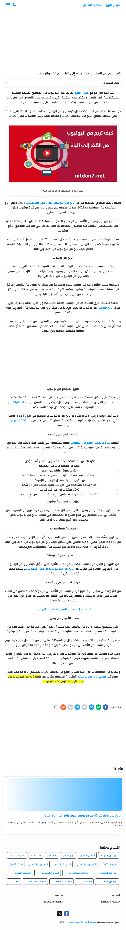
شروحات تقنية (110, 864)
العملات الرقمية (64, 881)
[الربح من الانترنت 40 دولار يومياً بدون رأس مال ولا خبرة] (63, 794)
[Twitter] (91, 707)
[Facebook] (105, 707)
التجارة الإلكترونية (50, 873)
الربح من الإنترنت (109, 855)
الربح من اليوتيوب (108, 873)
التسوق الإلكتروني (38, 864)
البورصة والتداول (62, 864)
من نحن (59, 894)
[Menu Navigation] (8, 5)
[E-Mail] (84, 707)
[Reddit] (63, 707)
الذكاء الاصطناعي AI (79, 873)
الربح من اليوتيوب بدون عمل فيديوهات (51, 202)
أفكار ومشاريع (87, 855)
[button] (14, 5)
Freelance (86, 881)
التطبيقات (36, 855)
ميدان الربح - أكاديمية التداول (101, 5)
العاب (16, 881)
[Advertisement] (63, 39)
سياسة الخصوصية (110, 901)
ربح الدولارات (20, 402)
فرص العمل (68, 855)
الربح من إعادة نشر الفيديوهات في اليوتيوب (63, 609)
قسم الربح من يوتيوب (92, 676)
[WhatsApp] (98, 707)
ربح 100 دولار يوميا (19, 420)
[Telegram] (77, 707)
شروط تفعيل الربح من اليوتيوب (90, 442)
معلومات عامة (17, 855)
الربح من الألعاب (109, 881)
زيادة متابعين (16, 864)
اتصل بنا (116, 894)
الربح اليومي (105, 307)
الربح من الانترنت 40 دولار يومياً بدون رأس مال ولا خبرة (83, 815)
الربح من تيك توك (37, 881)
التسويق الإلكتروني (87, 864)
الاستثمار (52, 855)
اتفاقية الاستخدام (53, 901)
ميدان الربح (82, 92)
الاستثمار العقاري (22, 873)
